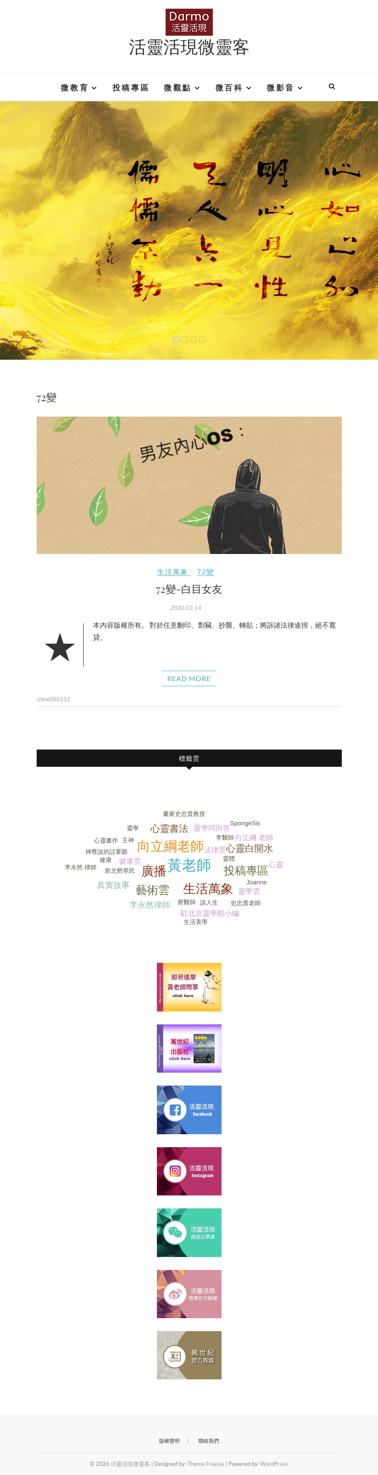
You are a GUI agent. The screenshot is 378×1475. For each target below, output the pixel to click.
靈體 (229, 858)
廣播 (153, 871)
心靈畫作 (106, 840)
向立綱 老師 (253, 838)
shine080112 (53, 699)
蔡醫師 (187, 902)
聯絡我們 (208, 1441)
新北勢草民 (120, 870)
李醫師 (225, 837)
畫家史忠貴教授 (184, 813)
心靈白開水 (249, 848)
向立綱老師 (170, 846)
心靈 (276, 865)
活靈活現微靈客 (189, 46)
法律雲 (215, 850)
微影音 (281, 87)
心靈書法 (169, 828)
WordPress (274, 1463)
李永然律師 (149, 904)
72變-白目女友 (189, 588)
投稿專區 (131, 87)
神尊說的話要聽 (106, 851)
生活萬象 (172, 571)
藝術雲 (152, 890)
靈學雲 (249, 891)
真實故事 (113, 885)
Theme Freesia (205, 1463)
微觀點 (178, 87)
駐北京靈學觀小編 (210, 913)
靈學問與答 (212, 828)
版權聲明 (169, 1441)
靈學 (133, 828)
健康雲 (130, 861)
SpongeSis (245, 823)
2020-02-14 (185, 607)
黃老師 (189, 865)
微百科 (230, 87)
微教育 (75, 87)
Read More (189, 678)
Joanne (257, 882)
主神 (128, 840)
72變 (205, 571)
